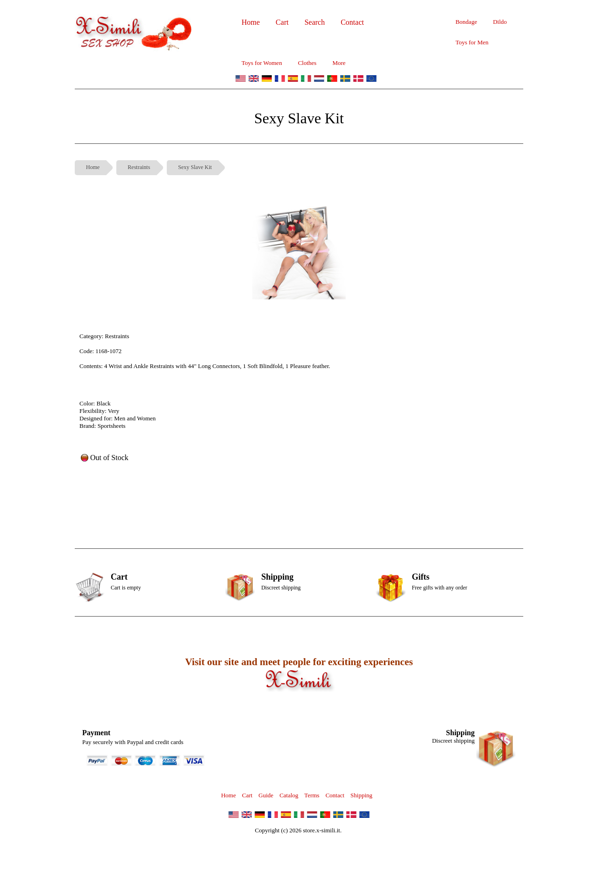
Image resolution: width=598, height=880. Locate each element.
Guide (265, 795)
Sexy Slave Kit (195, 167)
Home (93, 167)
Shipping (361, 795)
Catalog (288, 795)
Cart (247, 795)
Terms (311, 795)
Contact (335, 795)
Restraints (139, 167)
